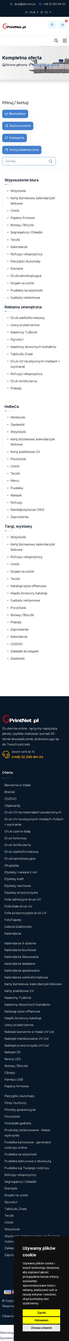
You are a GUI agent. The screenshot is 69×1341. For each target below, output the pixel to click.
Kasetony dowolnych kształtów (33, 347)
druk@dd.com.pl (22, 4)
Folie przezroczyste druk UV (25, 913)
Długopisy (11, 865)
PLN (30, 12)
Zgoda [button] (41, 1312)
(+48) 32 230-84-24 (27, 757)
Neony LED (12, 1059)
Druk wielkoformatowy (27, 318)
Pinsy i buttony (15, 1103)
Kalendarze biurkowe (20, 950)
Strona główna (14, 65)
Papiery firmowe (22, 218)
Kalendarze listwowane (21, 957)
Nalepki (16, 495)
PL (44, 12)
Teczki (15, 240)
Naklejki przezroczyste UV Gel (26, 1045)
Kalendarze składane (19, 963)
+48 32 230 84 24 (52, 4)
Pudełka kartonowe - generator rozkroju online (27, 1145)
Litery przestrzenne (25, 325)
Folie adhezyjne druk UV (22, 899)
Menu (14, 480)
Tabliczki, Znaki (21, 354)
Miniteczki (17, 417)
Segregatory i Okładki (26, 232)
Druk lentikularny (23, 381)
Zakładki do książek (24, 651)
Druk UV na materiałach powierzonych (32, 812)
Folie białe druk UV (18, 906)
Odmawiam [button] (41, 1320)
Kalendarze (18, 247)
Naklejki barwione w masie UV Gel (29, 1032)
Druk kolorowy (15, 838)
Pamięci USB (13, 1079)
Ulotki (14, 210)
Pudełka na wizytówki (26, 290)
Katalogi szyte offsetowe (28, 586)
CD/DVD (16, 644)
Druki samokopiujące (26, 276)
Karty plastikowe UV (25, 452)
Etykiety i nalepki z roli (20, 872)
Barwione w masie (17, 785)
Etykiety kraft (14, 879)
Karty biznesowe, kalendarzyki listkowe (32, 200)
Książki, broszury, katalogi (28, 593)
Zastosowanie (18, 126)
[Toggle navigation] (65, 40)
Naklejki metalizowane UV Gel (26, 1038)
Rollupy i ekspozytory (26, 254)
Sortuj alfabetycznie (22, 150)
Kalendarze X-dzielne (20, 943)
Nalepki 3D (12, 1052)
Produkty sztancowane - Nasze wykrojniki (27, 1132)
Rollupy (16, 502)
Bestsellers (15, 113)
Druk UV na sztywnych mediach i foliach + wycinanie (33, 821)
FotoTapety (12, 920)
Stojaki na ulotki (22, 283)
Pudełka (16, 488)
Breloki (9, 792)
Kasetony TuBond (23, 332)
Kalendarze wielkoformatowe (26, 977)
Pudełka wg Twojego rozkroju (26, 1168)
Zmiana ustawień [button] (41, 1327)
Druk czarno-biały (17, 831)
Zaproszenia (19, 517)
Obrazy (9, 1073)
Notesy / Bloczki (22, 225)
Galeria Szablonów (18, 926)
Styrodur (17, 339)
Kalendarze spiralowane (22, 970)
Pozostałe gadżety (17, 1123)
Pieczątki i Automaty (25, 261)
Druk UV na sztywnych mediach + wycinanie (35, 364)
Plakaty (16, 388)
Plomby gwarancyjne (20, 1110)
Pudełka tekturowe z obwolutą (27, 1161)
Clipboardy (12, 805)
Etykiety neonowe (17, 886)
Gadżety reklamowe (25, 297)
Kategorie (14, 138)
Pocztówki (18, 459)
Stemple (16, 268)
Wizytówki (18, 191)
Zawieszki (17, 424)
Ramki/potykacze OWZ (27, 510)
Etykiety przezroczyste (21, 892)
